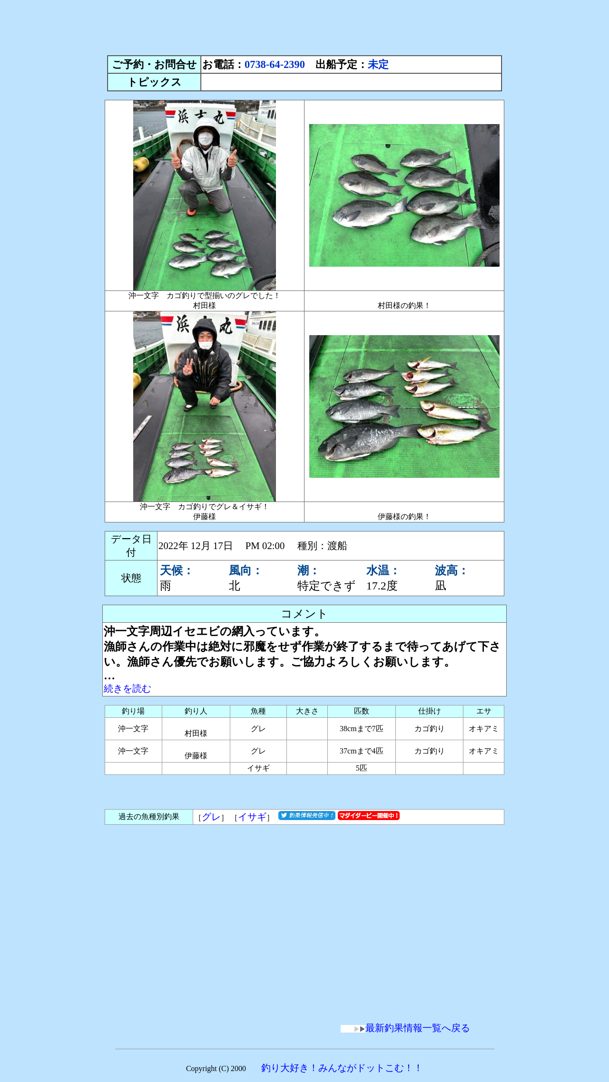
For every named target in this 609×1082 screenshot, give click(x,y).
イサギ (252, 817)
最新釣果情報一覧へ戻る (405, 1028)
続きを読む (127, 688)
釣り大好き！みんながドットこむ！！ (342, 1068)
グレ (211, 817)
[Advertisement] (304, 25)
